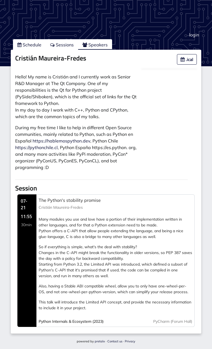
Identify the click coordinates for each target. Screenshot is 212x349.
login (194, 35)
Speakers (95, 44)
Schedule (29, 44)
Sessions (62, 44)
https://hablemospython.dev (61, 141)
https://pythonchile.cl (36, 147)
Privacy (130, 341)
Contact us (114, 341)
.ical (187, 59)
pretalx (100, 341)
